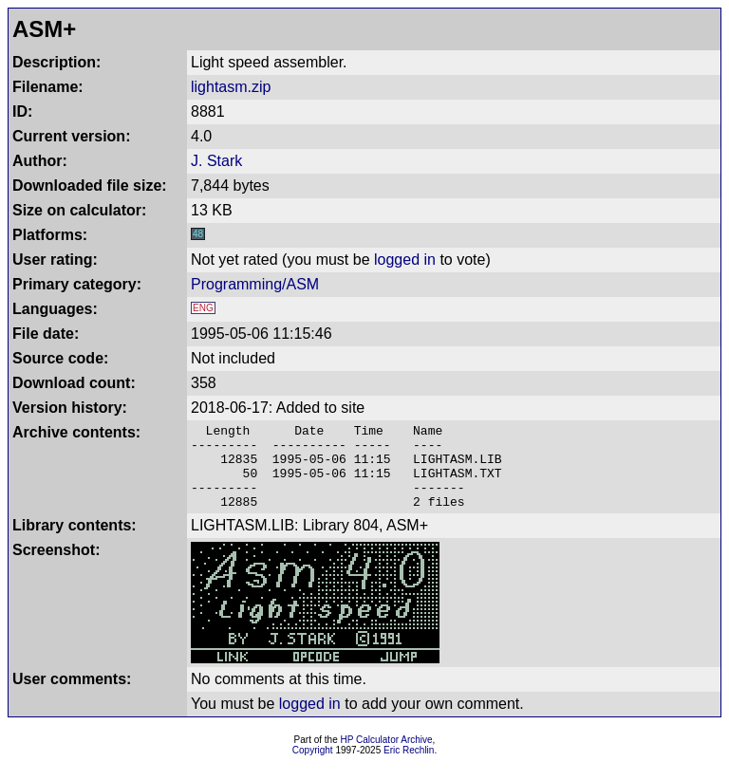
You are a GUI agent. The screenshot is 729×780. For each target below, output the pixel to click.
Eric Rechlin (408, 767)
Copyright (312, 767)
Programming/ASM (255, 284)
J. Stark (216, 161)
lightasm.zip (231, 87)
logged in (405, 259)
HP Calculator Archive (387, 757)
